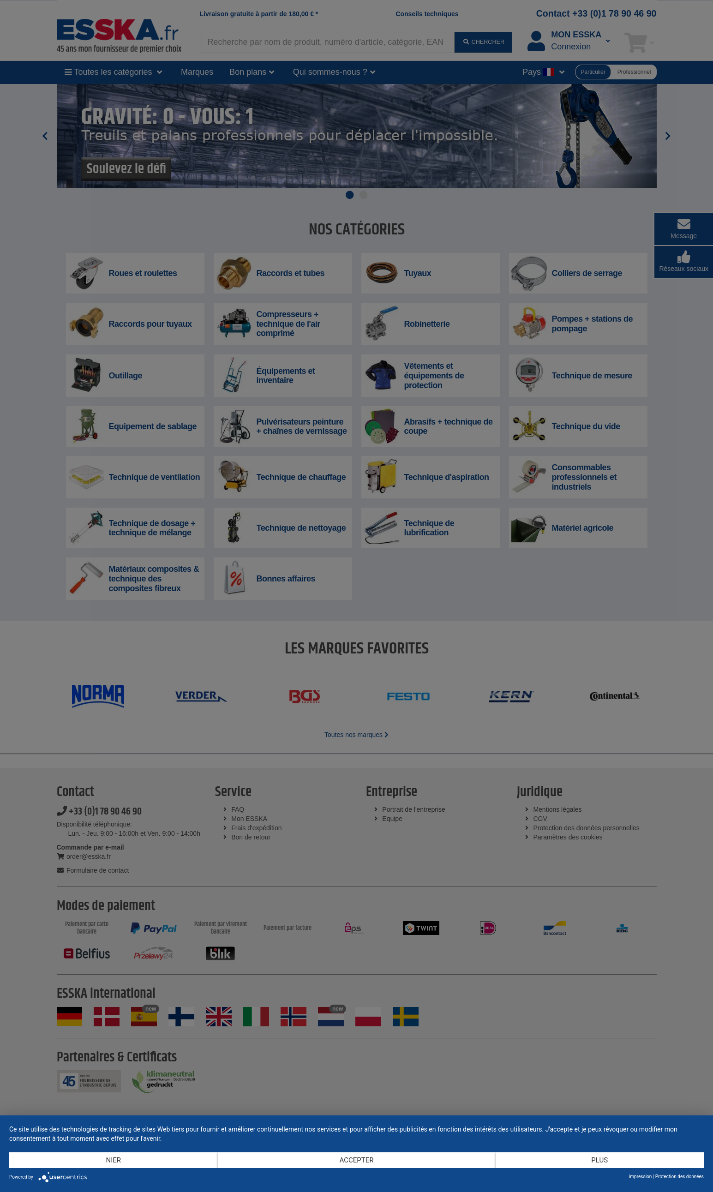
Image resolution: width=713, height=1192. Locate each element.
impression (640, 1176)
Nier (113, 1160)
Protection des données (679, 1176)
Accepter (357, 1160)
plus (599, 1160)
